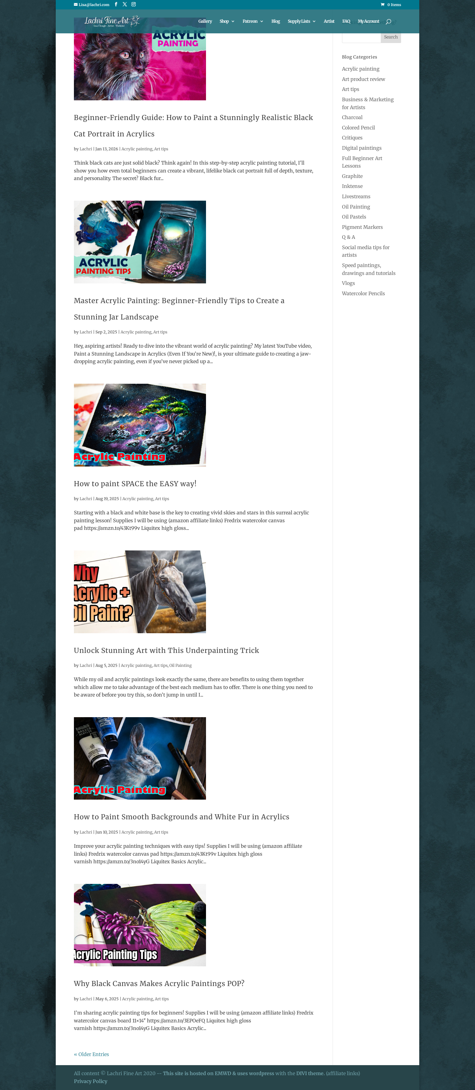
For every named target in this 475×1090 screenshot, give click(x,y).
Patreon (250, 21)
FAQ (346, 21)
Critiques (352, 138)
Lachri (86, 149)
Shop (224, 21)
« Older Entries (91, 1054)
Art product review (363, 79)
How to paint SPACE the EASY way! (135, 484)
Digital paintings (362, 148)
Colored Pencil (358, 128)
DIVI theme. (311, 1073)
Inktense (352, 186)
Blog (275, 21)
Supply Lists (299, 21)
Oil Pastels (354, 217)
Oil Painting (180, 665)
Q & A (348, 237)
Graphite (352, 176)
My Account (368, 21)
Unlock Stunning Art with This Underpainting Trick (166, 650)
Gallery (205, 21)
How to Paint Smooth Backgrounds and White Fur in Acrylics (182, 817)
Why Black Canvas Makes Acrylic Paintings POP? (159, 983)
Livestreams (356, 196)
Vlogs (348, 283)
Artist (329, 21)
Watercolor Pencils (363, 293)
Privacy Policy (90, 1081)
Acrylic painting (136, 149)
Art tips (161, 149)
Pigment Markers (362, 227)
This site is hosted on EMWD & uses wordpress (218, 1073)
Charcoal (352, 117)
